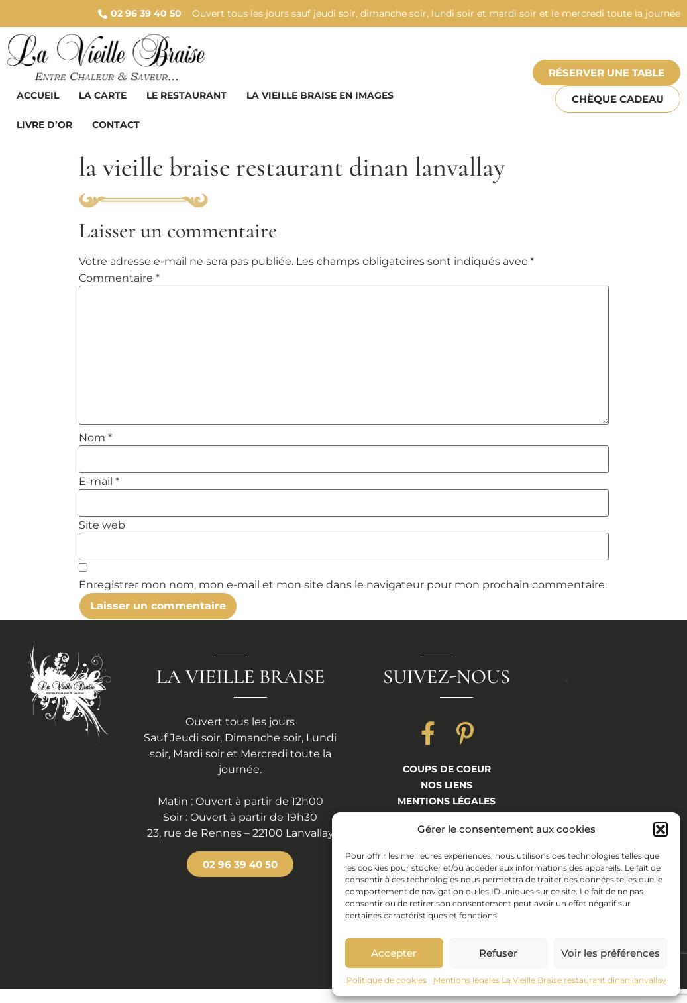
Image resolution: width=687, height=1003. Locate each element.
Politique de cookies (386, 980)
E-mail (99, 481)
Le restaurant (186, 95)
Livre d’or (44, 125)
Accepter (394, 953)
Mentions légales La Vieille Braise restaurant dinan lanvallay (549, 980)
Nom (95, 438)
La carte (103, 95)
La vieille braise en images (320, 95)
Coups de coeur (447, 769)
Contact (116, 125)
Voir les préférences (610, 953)
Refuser (498, 953)
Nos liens (446, 785)
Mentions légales (446, 801)
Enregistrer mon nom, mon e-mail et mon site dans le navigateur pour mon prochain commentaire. (343, 585)
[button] (660, 829)
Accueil (38, 95)
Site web (102, 525)
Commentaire (119, 278)
